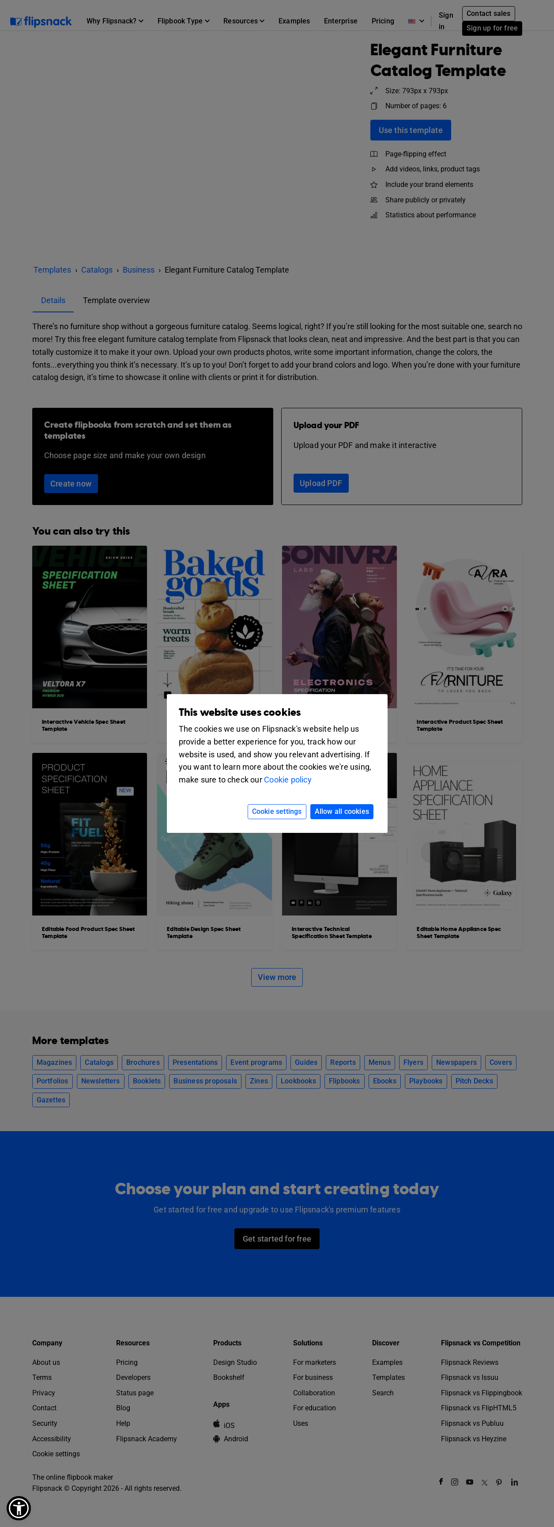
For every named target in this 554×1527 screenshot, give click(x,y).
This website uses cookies (240, 712)
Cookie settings (277, 811)
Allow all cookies (342, 811)
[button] (19, 1508)
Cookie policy (288, 779)
